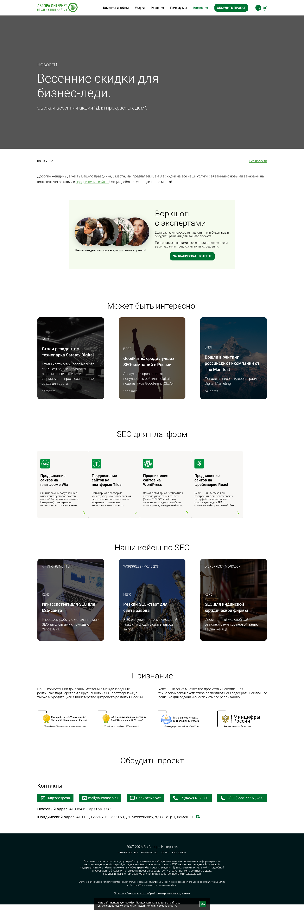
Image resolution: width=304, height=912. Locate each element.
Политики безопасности (160, 905)
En (264, 7)
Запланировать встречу (192, 256)
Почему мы (178, 8)
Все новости (258, 161)
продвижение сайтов (92, 182)
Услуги (140, 8)
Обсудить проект (231, 8)
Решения (157, 8)
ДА (203, 904)
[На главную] (57, 8)
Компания (200, 8)
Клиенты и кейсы (116, 8)
